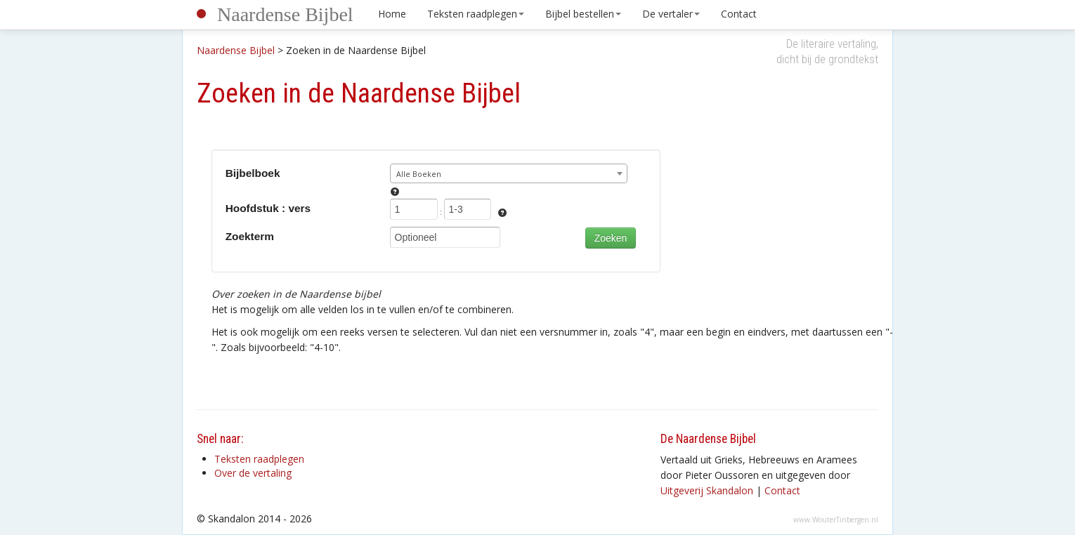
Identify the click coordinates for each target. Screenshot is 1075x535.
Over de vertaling (253, 473)
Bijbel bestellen (583, 13)
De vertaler (671, 13)
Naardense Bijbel (285, 14)
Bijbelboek (253, 173)
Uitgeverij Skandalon (706, 490)
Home (392, 13)
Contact (739, 13)
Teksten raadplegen (475, 13)
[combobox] (508, 173)
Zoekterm (250, 236)
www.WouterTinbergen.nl (835, 519)
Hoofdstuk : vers (268, 208)
